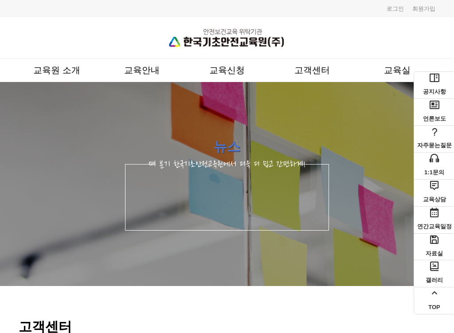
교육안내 (142, 70)
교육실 (397, 70)
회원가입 (423, 8)
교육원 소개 (56, 70)
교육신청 (227, 70)
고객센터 (312, 70)
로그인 (395, 8)
